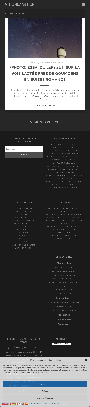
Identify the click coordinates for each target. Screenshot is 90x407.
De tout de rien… (24, 211)
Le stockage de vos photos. (64, 151)
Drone (24, 214)
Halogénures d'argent (23, 221)
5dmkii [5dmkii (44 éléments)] (12, 347)
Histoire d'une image (52, 63)
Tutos (24, 242)
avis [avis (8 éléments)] (24, 352)
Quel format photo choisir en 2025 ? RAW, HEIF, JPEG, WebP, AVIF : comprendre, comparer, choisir (63, 184)
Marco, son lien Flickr (63, 271)
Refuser (45, 391)
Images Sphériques (23, 227)
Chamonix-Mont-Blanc (63, 160)
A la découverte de (24, 208)
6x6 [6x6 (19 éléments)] (19, 347)
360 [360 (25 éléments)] (24, 347)
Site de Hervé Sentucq (63, 279)
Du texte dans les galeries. (64, 148)
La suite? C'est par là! (45, 105)
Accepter (45, 384)
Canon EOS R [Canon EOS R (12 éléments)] (36, 356)
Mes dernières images (64, 172)
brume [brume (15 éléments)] (29, 352)
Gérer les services (10, 377)
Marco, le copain (63, 268)
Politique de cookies (35, 404)
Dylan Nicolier (63, 286)
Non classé (24, 233)
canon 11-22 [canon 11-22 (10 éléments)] (11, 356)
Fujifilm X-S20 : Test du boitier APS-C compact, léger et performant (63, 221)
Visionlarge (52, 208)
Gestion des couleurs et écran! (64, 303)
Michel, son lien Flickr (63, 275)
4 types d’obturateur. (64, 163)
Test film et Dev (24, 236)
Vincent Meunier (63, 293)
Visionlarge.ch (20, 4)
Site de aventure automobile (64, 282)
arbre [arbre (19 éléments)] (37, 347)
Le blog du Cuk (63, 306)
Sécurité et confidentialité (52, 404)
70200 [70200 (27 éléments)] (30, 347)
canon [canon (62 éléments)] (37, 352)
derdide (49, 214)
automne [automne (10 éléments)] (18, 352)
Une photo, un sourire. (24, 245)
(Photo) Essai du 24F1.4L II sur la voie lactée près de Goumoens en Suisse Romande (45, 73)
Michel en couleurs (64, 290)
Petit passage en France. (63, 145)
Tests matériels (24, 239)
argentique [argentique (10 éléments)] (10, 352)
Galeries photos (23, 218)
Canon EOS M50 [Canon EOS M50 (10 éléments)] (23, 356)
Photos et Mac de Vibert (63, 310)
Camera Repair (64, 319)
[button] (86, 360)
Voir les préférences (45, 398)
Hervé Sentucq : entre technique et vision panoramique (65, 230)
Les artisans (23, 230)
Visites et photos (24, 248)
